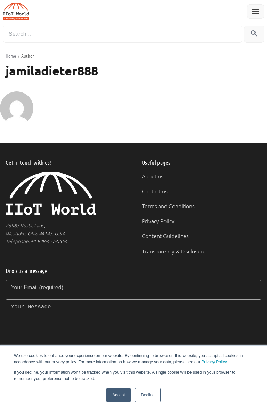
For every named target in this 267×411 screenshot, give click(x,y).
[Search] (122, 34)
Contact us (155, 191)
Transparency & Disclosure (174, 251)
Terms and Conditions (168, 206)
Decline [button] (147, 395)
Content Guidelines (165, 236)
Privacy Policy (213, 362)
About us (152, 176)
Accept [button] (118, 395)
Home (11, 56)
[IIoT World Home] (65, 193)
